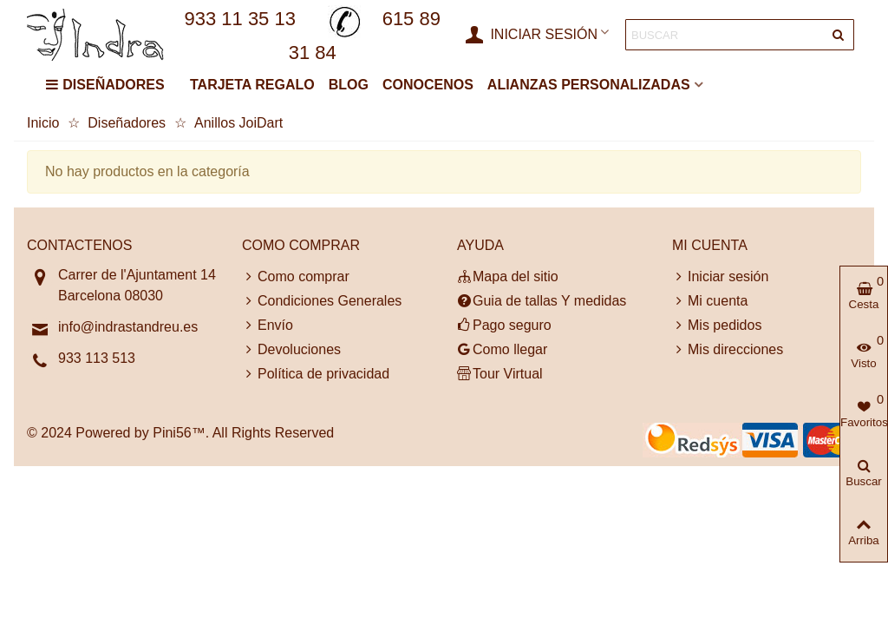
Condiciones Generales (322, 301)
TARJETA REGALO (252, 84)
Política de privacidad (315, 374)
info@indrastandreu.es (128, 326)
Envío (267, 325)
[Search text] (725, 34)
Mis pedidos (716, 325)
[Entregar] (838, 34)
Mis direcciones (727, 349)
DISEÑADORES (104, 84)
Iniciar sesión (720, 276)
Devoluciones (291, 349)
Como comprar (295, 276)
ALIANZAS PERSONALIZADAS (588, 84)
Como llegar (502, 349)
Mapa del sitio (507, 276)
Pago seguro (504, 325)
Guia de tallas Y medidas (541, 301)
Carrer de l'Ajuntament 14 (137, 274)
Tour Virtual (500, 374)
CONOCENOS (427, 84)
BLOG (349, 84)
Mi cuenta (710, 301)
